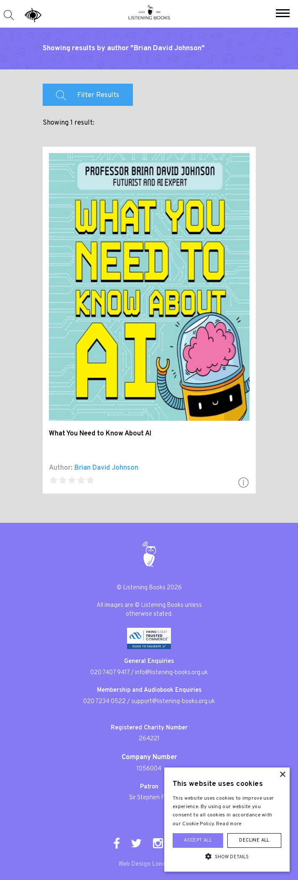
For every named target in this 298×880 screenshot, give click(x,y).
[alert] (227, 819)
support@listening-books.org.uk (173, 702)
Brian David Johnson (106, 468)
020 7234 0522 (104, 702)
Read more (229, 824)
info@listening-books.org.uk (171, 673)
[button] (283, 14)
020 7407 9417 (110, 673)
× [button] (282, 775)
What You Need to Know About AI (100, 434)
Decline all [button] (254, 840)
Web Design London (145, 864)
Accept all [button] (198, 840)
